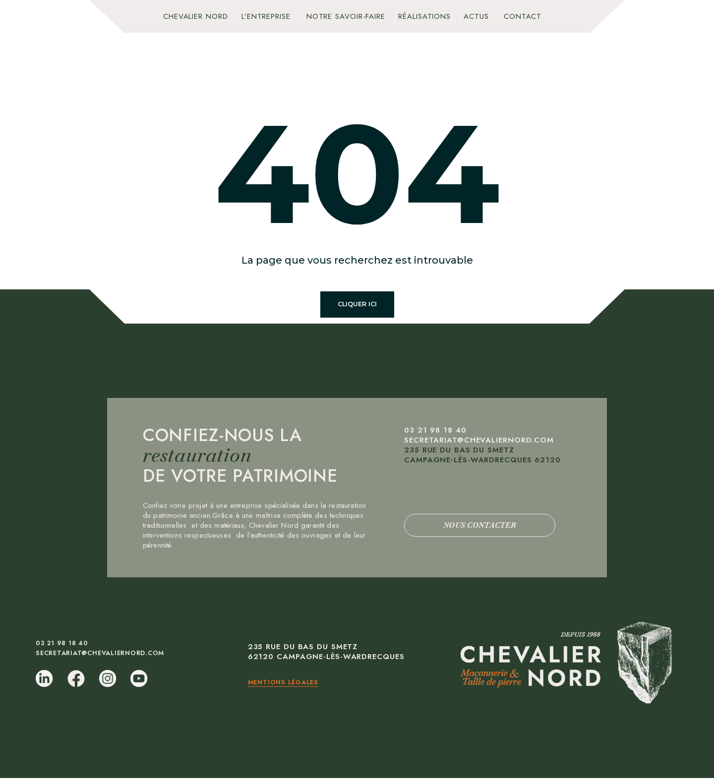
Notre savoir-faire (345, 16)
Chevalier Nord (195, 16)
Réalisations (424, 16)
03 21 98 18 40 (436, 431)
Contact (522, 16)
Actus (476, 16)
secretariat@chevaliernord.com (479, 441)
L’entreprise (266, 16)
